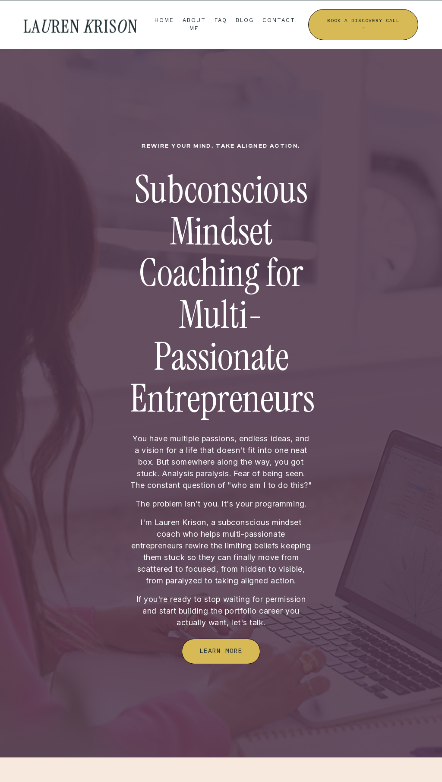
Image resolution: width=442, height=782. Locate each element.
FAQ (221, 20)
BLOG (245, 20)
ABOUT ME (194, 24)
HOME (164, 20)
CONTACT (278, 20)
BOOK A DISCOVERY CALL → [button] (363, 24)
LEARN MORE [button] (221, 651)
